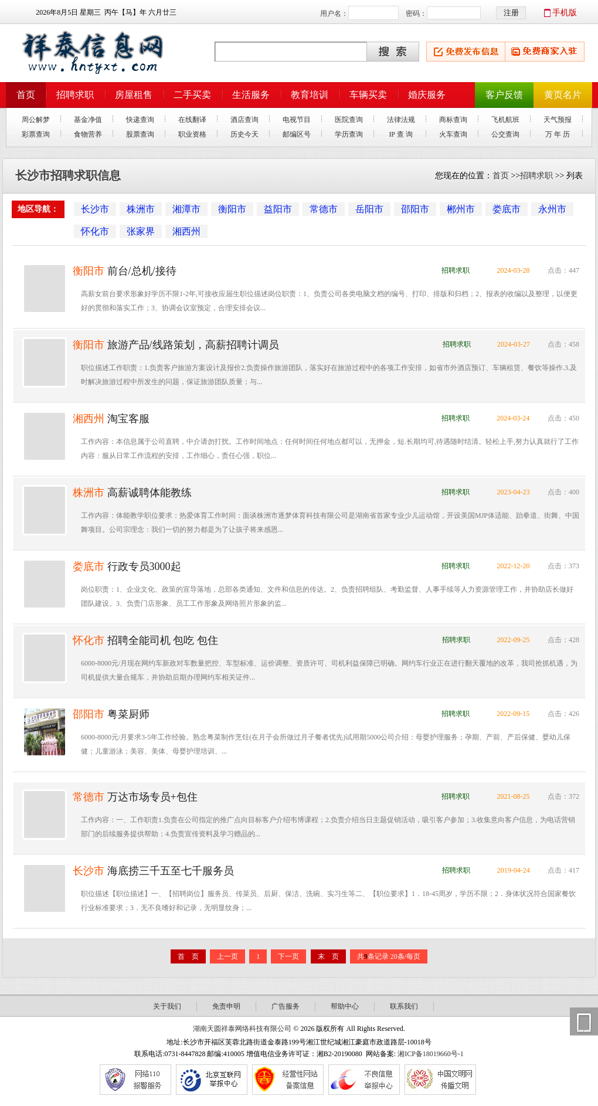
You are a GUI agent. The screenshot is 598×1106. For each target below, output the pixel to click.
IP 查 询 (400, 134)
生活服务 (251, 95)
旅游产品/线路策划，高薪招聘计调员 (191, 345)
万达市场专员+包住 (151, 797)
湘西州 (186, 231)
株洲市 (141, 209)
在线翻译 (192, 120)
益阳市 (278, 209)
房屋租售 (133, 95)
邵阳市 (415, 209)
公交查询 (505, 134)
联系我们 (404, 1006)
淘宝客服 (127, 419)
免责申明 (226, 1006)
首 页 (188, 956)
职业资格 (192, 134)
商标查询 (453, 120)
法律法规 (401, 120)
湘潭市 (186, 209)
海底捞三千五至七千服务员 (169, 871)
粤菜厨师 (127, 714)
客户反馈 (504, 95)
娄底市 (506, 209)
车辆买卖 (368, 95)
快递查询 (140, 120)
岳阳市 (369, 209)
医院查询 (349, 120)
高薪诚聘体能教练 (148, 492)
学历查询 (349, 134)
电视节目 (297, 120)
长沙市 (95, 209)
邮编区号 (297, 134)
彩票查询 (36, 134)
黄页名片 (563, 95)
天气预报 (557, 120)
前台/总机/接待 (140, 271)
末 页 (328, 956)
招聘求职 (75, 95)
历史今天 (244, 134)
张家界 (141, 231)
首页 (25, 95)
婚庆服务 (427, 95)
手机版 (564, 12)
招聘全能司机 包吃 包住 (161, 640)
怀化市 (95, 231)
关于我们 (167, 1006)
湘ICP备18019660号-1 (430, 1054)
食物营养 (88, 134)
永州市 (552, 209)
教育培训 (309, 95)
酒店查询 (244, 120)
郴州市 (461, 209)
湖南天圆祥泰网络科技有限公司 (242, 1028)
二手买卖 (192, 95)
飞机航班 (505, 120)
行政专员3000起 (142, 566)
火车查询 (453, 134)
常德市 (324, 209)
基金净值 (88, 120)
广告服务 (285, 1006)
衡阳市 (232, 209)
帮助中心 (345, 1006)
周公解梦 (36, 120)
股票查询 (140, 134)
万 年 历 (557, 134)
